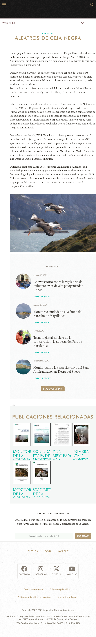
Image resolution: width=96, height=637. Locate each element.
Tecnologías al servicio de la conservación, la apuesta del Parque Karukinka (57, 341)
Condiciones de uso (33, 589)
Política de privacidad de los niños (34, 597)
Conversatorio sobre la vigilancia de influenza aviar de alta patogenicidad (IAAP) (58, 286)
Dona (48, 551)
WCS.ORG (63, 551)
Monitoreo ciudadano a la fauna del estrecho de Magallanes (57, 314)
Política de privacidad (60, 589)
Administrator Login (67, 597)
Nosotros (32, 551)
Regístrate (83, 536)
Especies (48, 33)
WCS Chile (8, 23)
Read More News (53, 389)
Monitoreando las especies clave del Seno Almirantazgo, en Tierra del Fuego (61, 369)
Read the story (42, 296)
